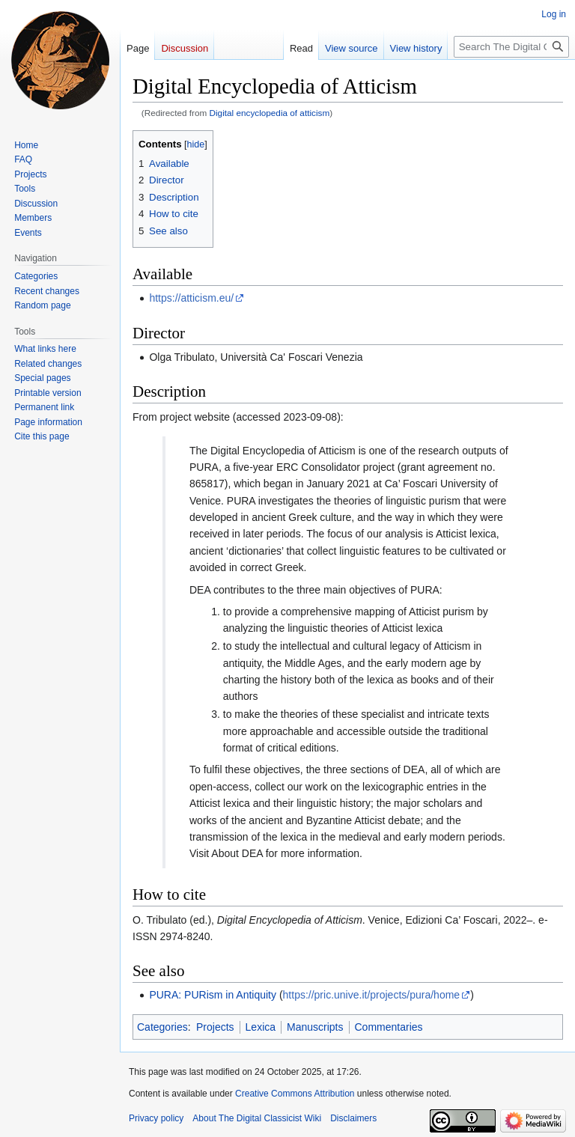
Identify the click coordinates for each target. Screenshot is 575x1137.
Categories (162, 1027)
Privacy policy (156, 1118)
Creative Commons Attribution (294, 1093)
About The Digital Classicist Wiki (256, 1118)
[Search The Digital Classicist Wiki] (511, 47)
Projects (215, 1027)
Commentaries (389, 1027)
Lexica (261, 1027)
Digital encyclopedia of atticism (270, 113)
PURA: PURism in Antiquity (212, 995)
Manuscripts (315, 1027)
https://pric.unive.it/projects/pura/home (371, 995)
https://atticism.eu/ (191, 298)
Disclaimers (353, 1118)
